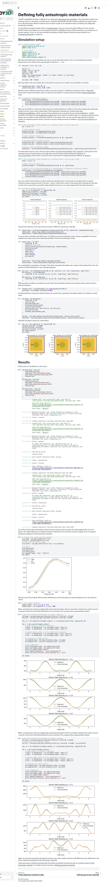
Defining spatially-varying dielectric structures (12, 61)
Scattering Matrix (10, 103)
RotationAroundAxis (52, 115)
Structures (8, 78)
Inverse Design (9, 108)
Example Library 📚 (8, 31)
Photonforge (6, 141)
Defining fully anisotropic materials (13, 51)
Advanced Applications (9, 120)
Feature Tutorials (9, 36)
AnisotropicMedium (95, 92)
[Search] (9, 3)
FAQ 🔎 (4, 130)
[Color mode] (101, 7)
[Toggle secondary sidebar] (105, 8)
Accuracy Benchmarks (9, 124)
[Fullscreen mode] (98, 8)
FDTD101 (68, 30)
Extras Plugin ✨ (7, 143)
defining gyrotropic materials (71, 865)
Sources (7, 89)
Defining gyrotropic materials (13, 55)
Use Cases (7, 128)
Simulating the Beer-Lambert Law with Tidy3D (13, 73)
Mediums (8, 39)
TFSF (58, 236)
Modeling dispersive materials (13, 42)
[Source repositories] (91, 8)
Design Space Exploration (9, 100)
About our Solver (7, 148)
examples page (58, 28)
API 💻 (4, 133)
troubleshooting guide (32, 34)
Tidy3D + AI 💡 (6, 135)
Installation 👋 (6, 23)
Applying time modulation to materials (11, 67)
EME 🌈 (7, 116)
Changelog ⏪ (6, 146)
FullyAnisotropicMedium (33, 113)
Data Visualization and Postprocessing (11, 93)
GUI (3, 138)
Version (5, 874)
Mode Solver (9, 96)
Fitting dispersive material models (12, 46)
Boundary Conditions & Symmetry (9, 85)
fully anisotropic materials (73, 19)
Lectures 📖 (5, 28)
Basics (6, 33)
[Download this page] (95, 8)
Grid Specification (10, 80)
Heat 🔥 (7, 111)
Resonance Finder (10, 106)
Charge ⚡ (8, 114)
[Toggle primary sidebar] (24, 8)
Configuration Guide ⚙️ (9, 26)
